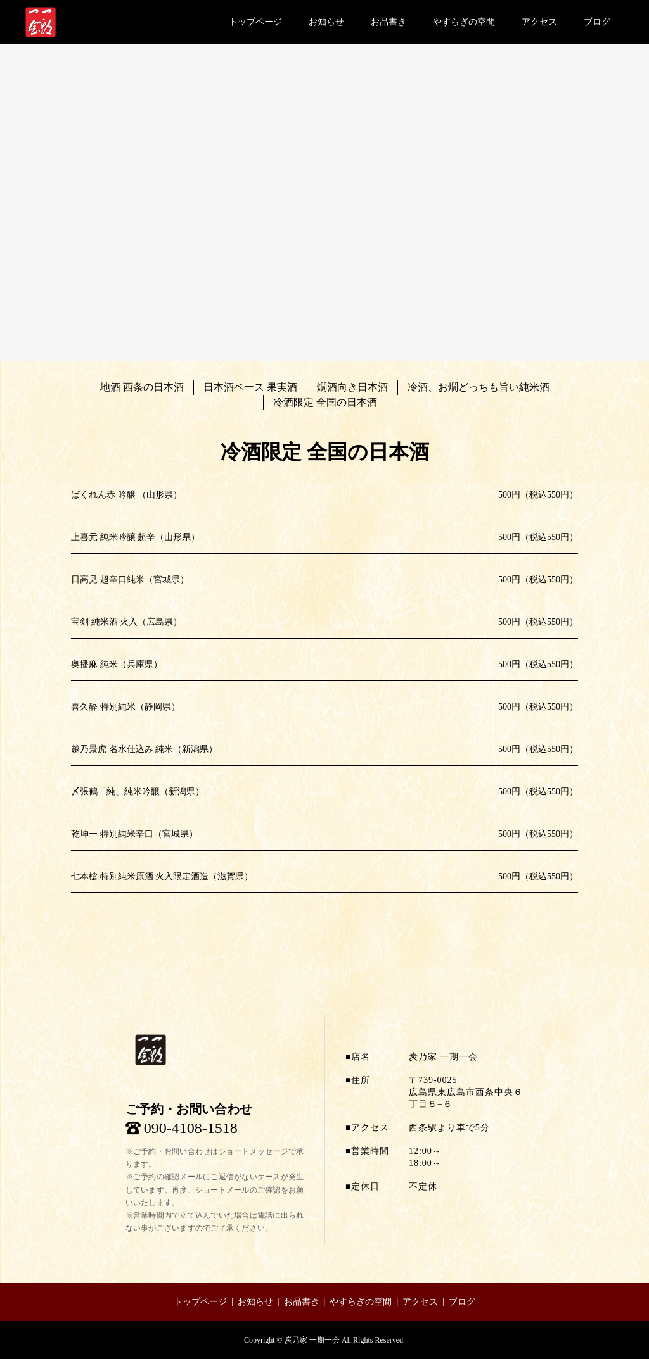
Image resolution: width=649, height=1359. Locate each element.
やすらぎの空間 (464, 22)
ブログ (597, 22)
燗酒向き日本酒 (352, 387)
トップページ (255, 22)
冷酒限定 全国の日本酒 (325, 402)
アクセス (539, 22)
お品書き (388, 22)
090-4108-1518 (191, 1128)
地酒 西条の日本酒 (142, 387)
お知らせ (326, 22)
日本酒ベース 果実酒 (250, 387)
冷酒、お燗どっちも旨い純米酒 (478, 387)
